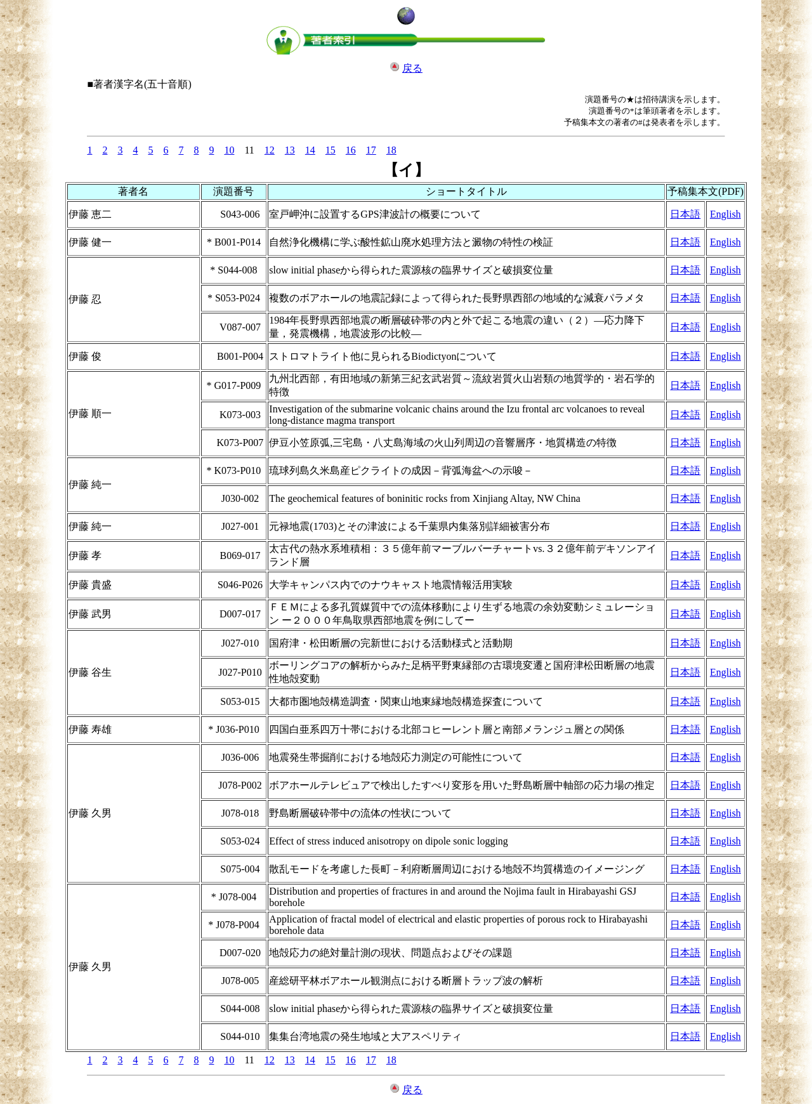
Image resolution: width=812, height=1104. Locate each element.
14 (310, 150)
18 (391, 150)
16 (351, 150)
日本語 (685, 214)
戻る (412, 68)
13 (290, 150)
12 (270, 150)
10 (229, 150)
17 (371, 150)
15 (330, 150)
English (725, 214)
